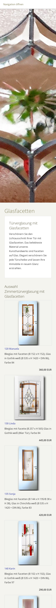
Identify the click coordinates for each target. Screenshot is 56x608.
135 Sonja (9, 493)
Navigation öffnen (13, 4)
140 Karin (9, 568)
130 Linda (9, 423)
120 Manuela (11, 348)
